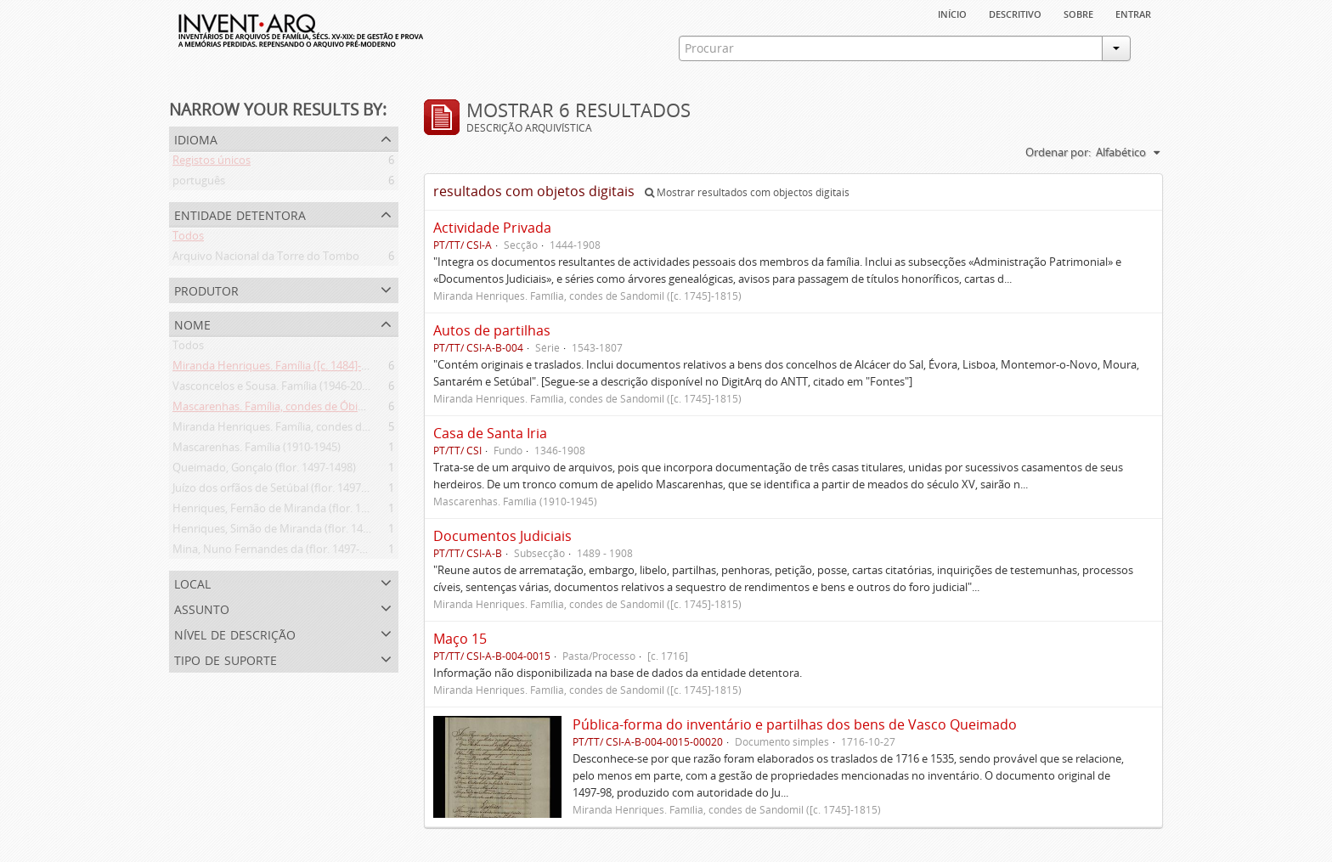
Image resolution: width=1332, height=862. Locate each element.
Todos (188, 238)
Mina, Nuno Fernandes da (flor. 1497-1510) (279, 552)
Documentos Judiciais (502, 536)
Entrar (1133, 12)
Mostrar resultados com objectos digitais (747, 192)
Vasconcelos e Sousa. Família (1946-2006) (274, 389)
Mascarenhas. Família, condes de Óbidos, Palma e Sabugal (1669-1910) (348, 409)
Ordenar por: (1058, 152)
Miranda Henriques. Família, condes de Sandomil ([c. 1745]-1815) (333, 429)
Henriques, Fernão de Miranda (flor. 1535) (277, 511)
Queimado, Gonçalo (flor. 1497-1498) (264, 470)
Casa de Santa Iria (490, 433)
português (198, 183)
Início (952, 12)
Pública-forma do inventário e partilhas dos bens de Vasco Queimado (795, 724)
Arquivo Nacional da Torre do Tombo (265, 259)
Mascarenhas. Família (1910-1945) (256, 450)
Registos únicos (211, 163)
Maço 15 (460, 638)
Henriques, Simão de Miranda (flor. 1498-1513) (288, 531)
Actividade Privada (492, 227)
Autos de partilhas (491, 330)
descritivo (1015, 12)
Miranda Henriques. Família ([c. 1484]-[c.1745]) (287, 368)
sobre (1078, 12)
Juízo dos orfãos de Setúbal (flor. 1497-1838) (282, 491)
